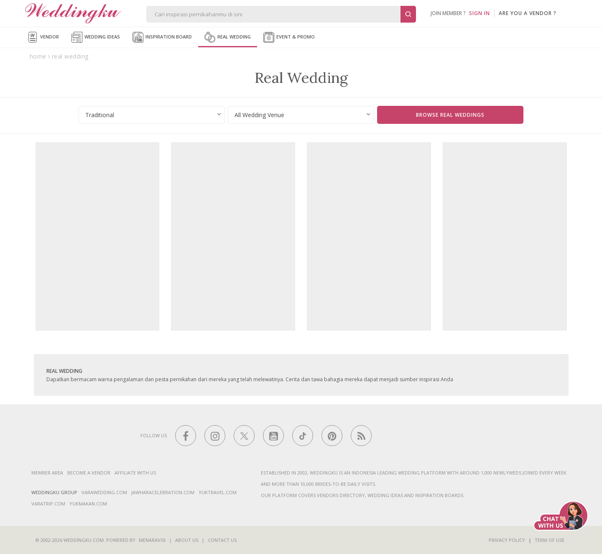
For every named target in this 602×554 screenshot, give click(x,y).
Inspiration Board (162, 37)
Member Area (47, 472)
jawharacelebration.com (162, 492)
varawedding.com (104, 492)
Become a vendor (88, 472)
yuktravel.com (218, 492)
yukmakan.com (88, 503)
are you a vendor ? (527, 13)
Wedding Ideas (95, 37)
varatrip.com (48, 503)
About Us (186, 540)
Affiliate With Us (135, 472)
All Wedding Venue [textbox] (259, 115)
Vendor (43, 37)
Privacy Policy (507, 540)
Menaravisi (152, 540)
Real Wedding (227, 37)
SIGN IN (479, 13)
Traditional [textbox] (99, 115)
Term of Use (549, 540)
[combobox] (152, 115)
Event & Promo (289, 37)
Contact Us (222, 540)
